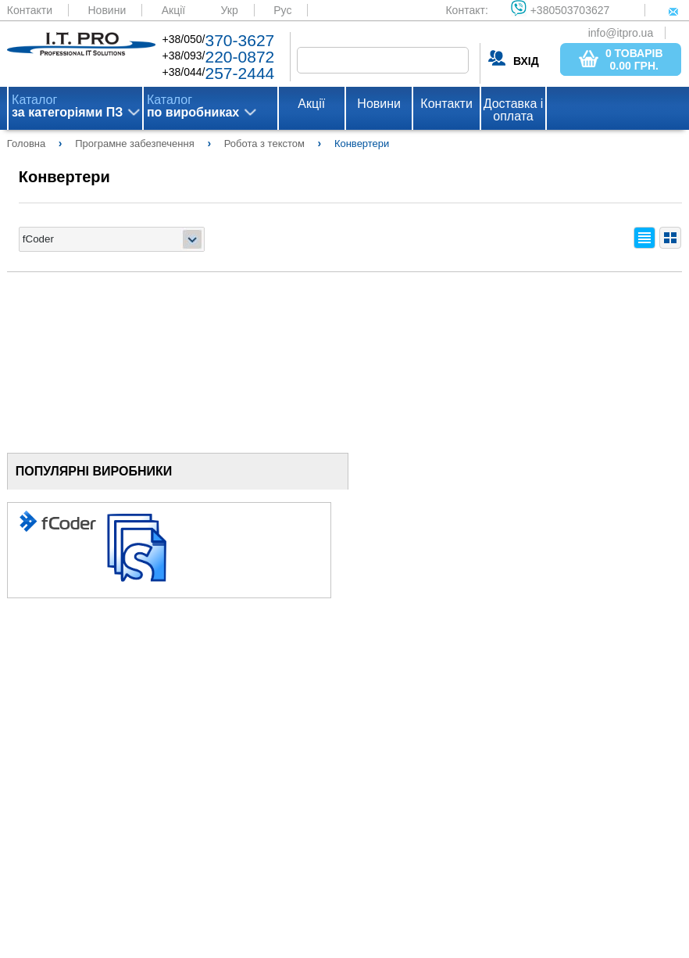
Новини (107, 10)
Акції (173, 10)
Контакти (29, 10)
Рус (282, 10)
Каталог (67, 106)
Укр (229, 10)
